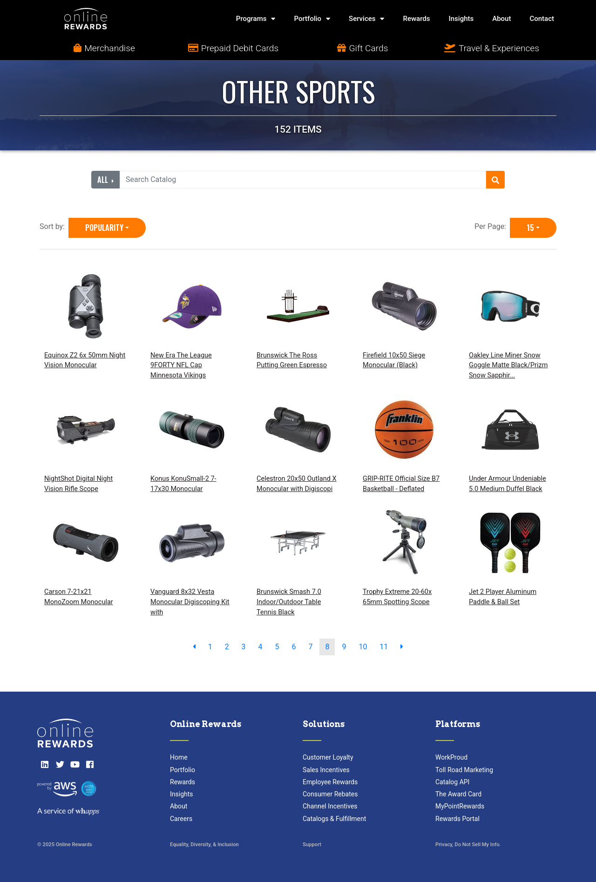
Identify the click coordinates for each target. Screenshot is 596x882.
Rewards (416, 18)
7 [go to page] (310, 646)
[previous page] (194, 647)
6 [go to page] (294, 646)
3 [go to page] (244, 646)
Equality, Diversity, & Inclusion (204, 845)
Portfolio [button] (312, 19)
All (103, 179)
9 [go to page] (344, 646)
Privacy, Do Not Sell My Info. (468, 845)
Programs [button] (256, 19)
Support (312, 845)
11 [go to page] (383, 646)
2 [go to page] (227, 646)
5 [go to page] (277, 646)
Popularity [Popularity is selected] (104, 227)
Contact (541, 18)
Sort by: (54, 226)
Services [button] (366, 19)
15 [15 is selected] (530, 227)
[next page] (402, 647)
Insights (461, 18)
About (501, 18)
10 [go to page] (363, 646)
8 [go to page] (327, 646)
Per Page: (492, 226)
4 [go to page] (260, 646)
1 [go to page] (210, 646)
